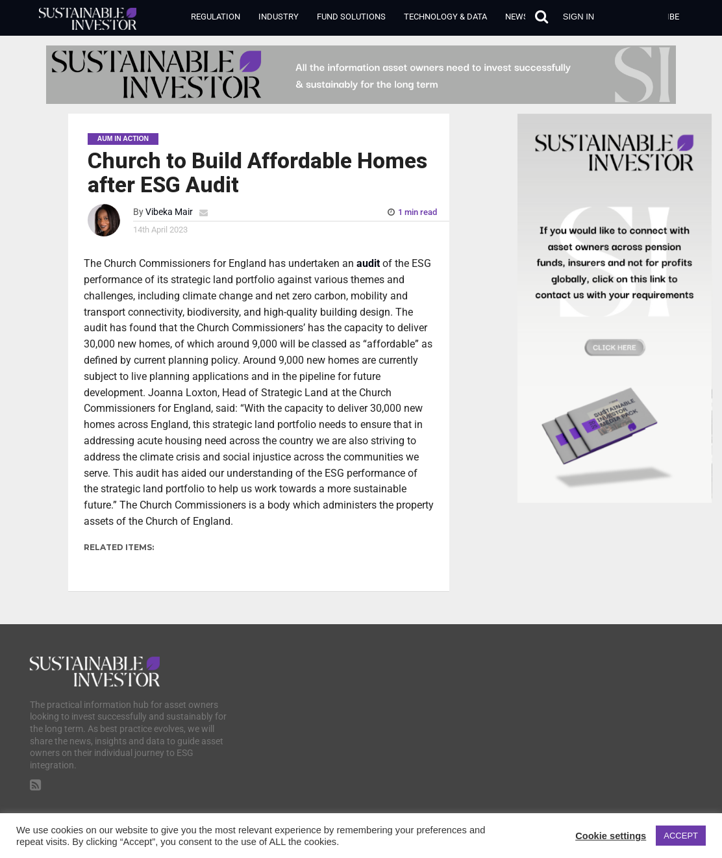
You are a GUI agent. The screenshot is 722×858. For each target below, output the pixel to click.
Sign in (578, 16)
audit (368, 263)
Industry (278, 16)
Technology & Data (445, 16)
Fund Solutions (351, 16)
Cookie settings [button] (610, 836)
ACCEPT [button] (681, 835)
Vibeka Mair (169, 212)
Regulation (215, 16)
